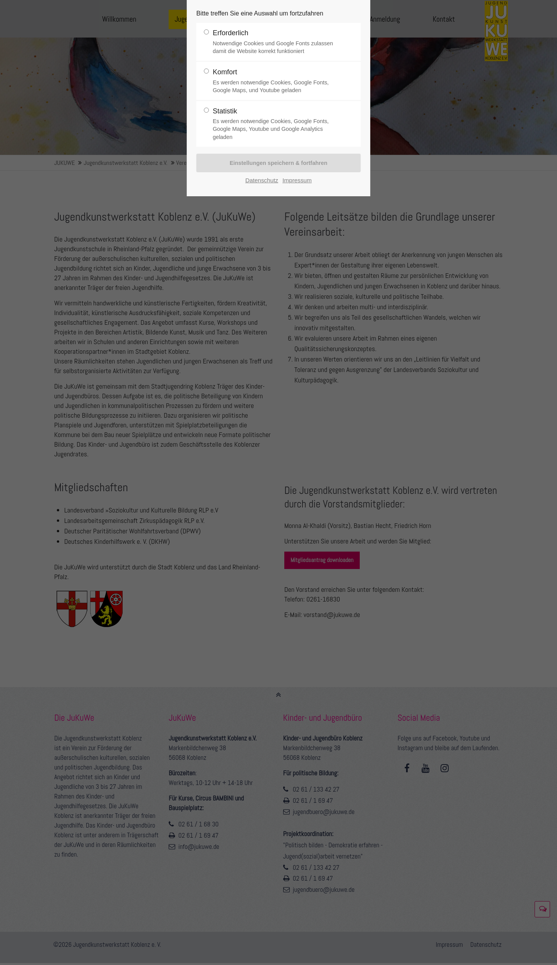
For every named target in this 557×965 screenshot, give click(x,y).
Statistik (275, 124)
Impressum (297, 180)
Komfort (275, 81)
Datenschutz (261, 180)
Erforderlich (275, 42)
